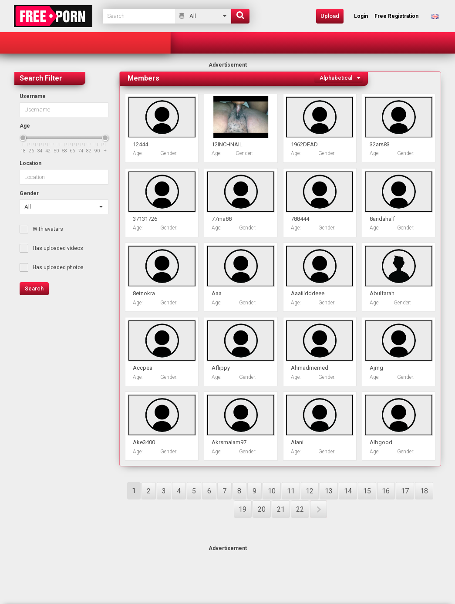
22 (300, 509)
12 (309, 491)
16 (386, 491)
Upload (329, 16)
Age (25, 126)
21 (281, 509)
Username (33, 96)
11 (291, 491)
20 (262, 509)
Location (30, 163)
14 (348, 491)
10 (272, 491)
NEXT (318, 509)
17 (405, 491)
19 (242, 509)
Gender (29, 193)
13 (329, 491)
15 (367, 491)
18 (424, 491)
